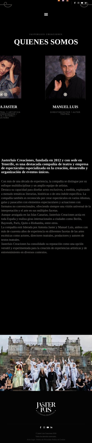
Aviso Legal (31, 439)
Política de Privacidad (43, 439)
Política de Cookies (58, 439)
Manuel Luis (59, 107)
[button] (46, 14)
